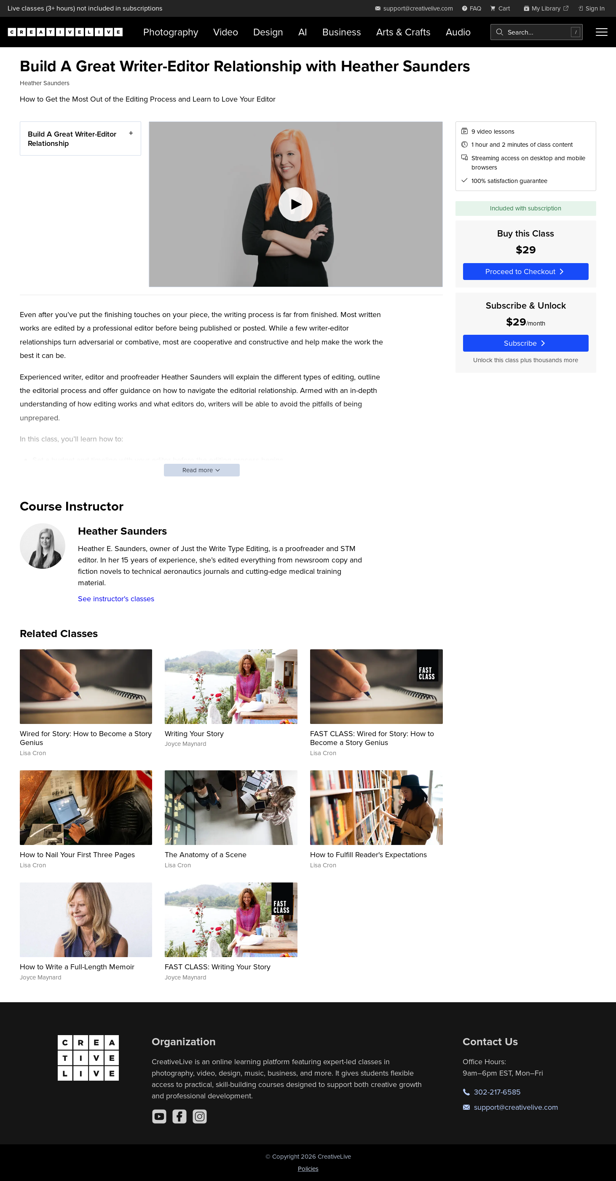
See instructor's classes (116, 598)
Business (341, 32)
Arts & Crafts (403, 32)
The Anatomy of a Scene (205, 854)
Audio (458, 32)
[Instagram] (199, 1116)
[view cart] (502, 8)
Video (225, 32)
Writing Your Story (194, 733)
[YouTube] (159, 1116)
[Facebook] (179, 1116)
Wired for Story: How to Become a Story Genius (86, 738)
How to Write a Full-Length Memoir (77, 966)
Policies (308, 1168)
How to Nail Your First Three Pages (77, 854)
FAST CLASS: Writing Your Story (218, 966)
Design (268, 32)
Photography (170, 32)
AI (302, 32)
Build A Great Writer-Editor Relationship (72, 138)
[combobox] (537, 32)
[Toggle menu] (601, 32)
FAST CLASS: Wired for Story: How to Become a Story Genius (372, 738)
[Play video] (295, 204)
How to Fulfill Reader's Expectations (368, 854)
